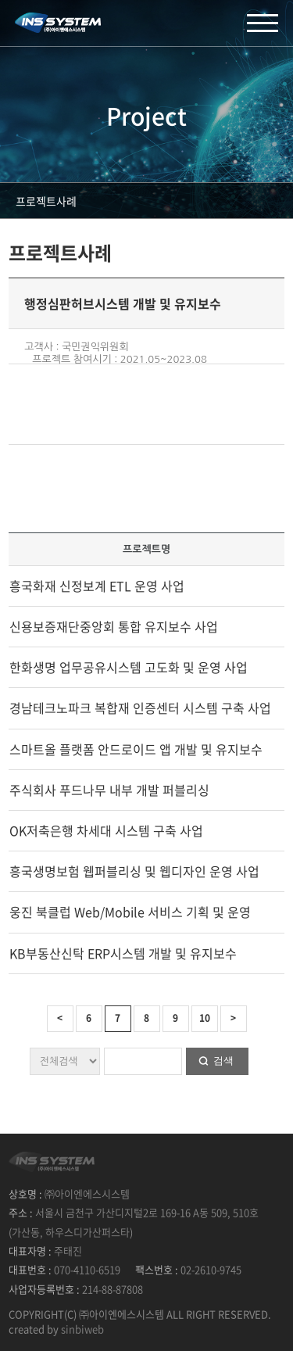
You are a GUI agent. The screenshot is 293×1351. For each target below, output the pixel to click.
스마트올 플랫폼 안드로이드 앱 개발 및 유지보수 (136, 749)
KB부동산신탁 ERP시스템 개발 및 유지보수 (123, 953)
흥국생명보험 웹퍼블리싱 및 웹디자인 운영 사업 (134, 871)
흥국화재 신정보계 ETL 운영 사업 (96, 585)
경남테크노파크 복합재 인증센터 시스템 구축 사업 (140, 707)
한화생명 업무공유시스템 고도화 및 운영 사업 (128, 667)
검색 (223, 1060)
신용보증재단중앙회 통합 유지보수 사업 (113, 626)
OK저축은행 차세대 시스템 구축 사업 (106, 830)
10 (204, 1018)
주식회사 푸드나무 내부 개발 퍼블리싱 (109, 789)
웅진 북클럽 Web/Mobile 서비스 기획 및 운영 (130, 911)
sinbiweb (82, 1328)
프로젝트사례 (46, 201)
